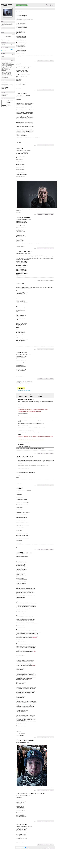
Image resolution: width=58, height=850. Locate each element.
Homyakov (10, 64)
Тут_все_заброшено (5, 75)
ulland (2, 68)
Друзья (6, 4)
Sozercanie (8, 85)
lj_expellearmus (4, 95)
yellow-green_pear (6, 68)
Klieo (13, 64)
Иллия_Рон (8, 71)
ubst (13, 67)
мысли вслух (8, 23)
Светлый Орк (1, 5)
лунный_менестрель (5, 77)
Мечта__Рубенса (4, 73)
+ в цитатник (28, 95)
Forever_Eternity (4, 64)
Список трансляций (5, 94)
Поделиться (51, 60)
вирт (2, 23)
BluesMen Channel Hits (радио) (28, 19)
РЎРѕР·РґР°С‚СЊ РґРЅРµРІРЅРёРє (22, 5)
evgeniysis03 (11, 66)
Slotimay (4, 65)
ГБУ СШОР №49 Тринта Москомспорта (24, 390)
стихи (9, 24)
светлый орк (6, 24)
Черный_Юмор (4, 85)
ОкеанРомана (4, 74)
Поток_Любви (8, 74)
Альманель (9, 69)
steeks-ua (8, 67)
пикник (11, 23)
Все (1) (13, 54)
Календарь (52, 847)
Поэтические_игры (5, 89)
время (4, 23)
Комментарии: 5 (8, 39)
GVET (8, 64)
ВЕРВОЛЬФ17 (4, 70)
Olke (2, 65)
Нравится (46, 60)
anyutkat (10, 65)
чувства (3, 56)
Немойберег (9, 73)
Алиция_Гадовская (5, 69)
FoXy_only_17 (9, 63)
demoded (3, 66)
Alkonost (8, 62)
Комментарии (10, 4)
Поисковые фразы (10, 105)
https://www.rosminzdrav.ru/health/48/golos (41, 465)
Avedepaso (3, 63)
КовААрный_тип (4, 72)
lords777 (3, 67)
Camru (6, 63)
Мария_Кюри (9, 72)
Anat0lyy (11, 62)
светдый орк (3, 24)
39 (45, 847)
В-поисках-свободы (5, 84)
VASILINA (7, 65)
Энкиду (9, 75)
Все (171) (12, 60)
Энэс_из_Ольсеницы (5, 76)
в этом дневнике (5, 50)
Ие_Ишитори (4, 71)
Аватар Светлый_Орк (7, 12)
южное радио (25, 152)
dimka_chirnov (7, 66)
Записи (2, 4)
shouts (5, 67)
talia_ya (11, 67)
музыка (6, 23)
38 (46, 847)
